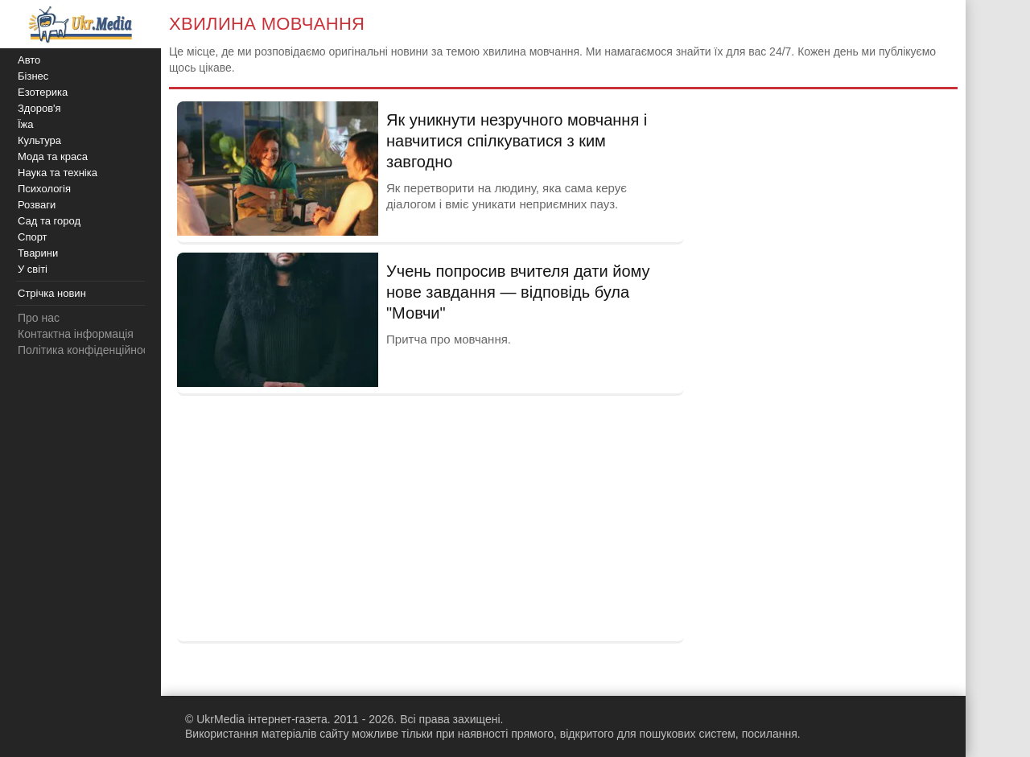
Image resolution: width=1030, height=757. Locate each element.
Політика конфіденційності (87, 350)
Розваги (37, 205)
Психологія (44, 189)
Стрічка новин (52, 293)
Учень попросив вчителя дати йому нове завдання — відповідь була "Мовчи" (518, 292)
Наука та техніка (57, 173)
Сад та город (49, 221)
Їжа (26, 124)
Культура (39, 140)
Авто (29, 60)
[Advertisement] (430, 516)
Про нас (39, 317)
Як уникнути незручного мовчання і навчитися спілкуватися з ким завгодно (516, 141)
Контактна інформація (76, 333)
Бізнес (33, 76)
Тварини (38, 253)
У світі (32, 269)
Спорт (32, 237)
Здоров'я (39, 108)
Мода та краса (53, 156)
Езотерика (43, 92)
